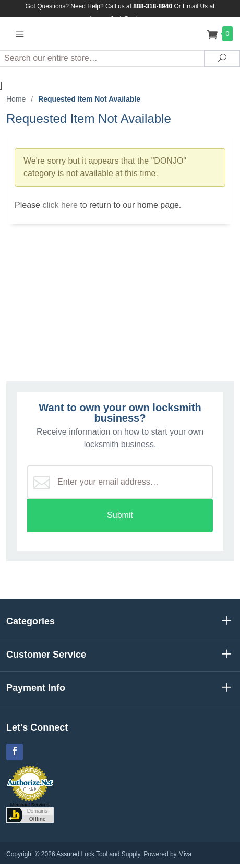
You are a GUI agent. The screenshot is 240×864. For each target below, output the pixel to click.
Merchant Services (30, 804)
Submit (120, 515)
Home (16, 99)
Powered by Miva (167, 854)
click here (60, 205)
